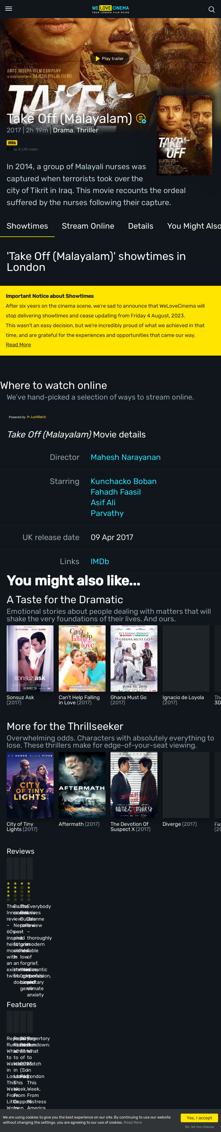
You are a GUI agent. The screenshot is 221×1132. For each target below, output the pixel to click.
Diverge (172, 824)
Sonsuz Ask (20, 697)
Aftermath (72, 824)
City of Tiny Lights (20, 826)
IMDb (100, 561)
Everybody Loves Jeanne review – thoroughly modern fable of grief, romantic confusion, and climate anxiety (172, 912)
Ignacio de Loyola (183, 697)
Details (140, 226)
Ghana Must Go (128, 697)
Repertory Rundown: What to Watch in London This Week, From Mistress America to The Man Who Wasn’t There (174, 1002)
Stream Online (88, 226)
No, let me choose (199, 1127)
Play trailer (107, 58)
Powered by (27, 417)
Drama (63, 130)
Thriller (87, 130)
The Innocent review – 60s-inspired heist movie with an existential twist (25, 905)
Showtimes (27, 226)
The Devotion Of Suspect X (129, 826)
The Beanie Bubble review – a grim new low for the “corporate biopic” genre (125, 905)
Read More (133, 1122)
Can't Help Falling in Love (79, 700)
